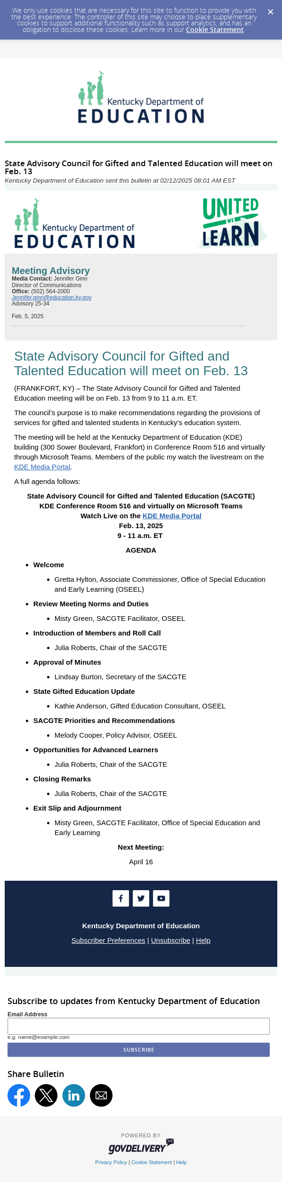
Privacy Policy (111, 1162)
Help (203, 940)
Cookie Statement (215, 29)
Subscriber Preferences (108, 940)
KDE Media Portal (42, 467)
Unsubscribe (170, 940)
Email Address (28, 1014)
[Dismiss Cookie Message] (270, 9)
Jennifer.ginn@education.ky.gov (51, 297)
